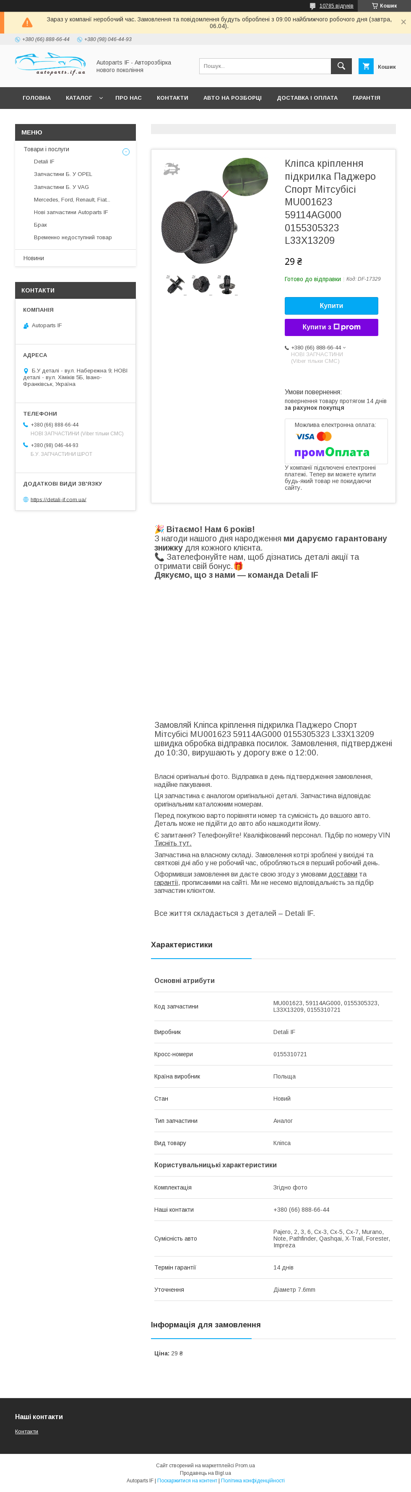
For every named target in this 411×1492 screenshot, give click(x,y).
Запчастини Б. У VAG (61, 187)
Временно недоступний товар (73, 237)
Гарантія (366, 98)
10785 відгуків (337, 6)
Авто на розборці (232, 98)
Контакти (172, 98)
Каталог (79, 98)
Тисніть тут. (173, 843)
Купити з (331, 327)
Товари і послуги (46, 149)
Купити (331, 305)
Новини (33, 258)
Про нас (128, 98)
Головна (37, 98)
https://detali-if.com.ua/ (58, 499)
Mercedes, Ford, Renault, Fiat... (72, 200)
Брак (40, 225)
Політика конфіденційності (253, 1481)
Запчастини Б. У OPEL (63, 174)
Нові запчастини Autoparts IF (71, 212)
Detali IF (44, 161)
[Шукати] (341, 66)
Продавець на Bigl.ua (205, 1473)
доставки (342, 874)
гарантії (166, 882)
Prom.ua (245, 1466)
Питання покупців (52, 119)
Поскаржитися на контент (187, 1481)
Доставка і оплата (307, 98)
